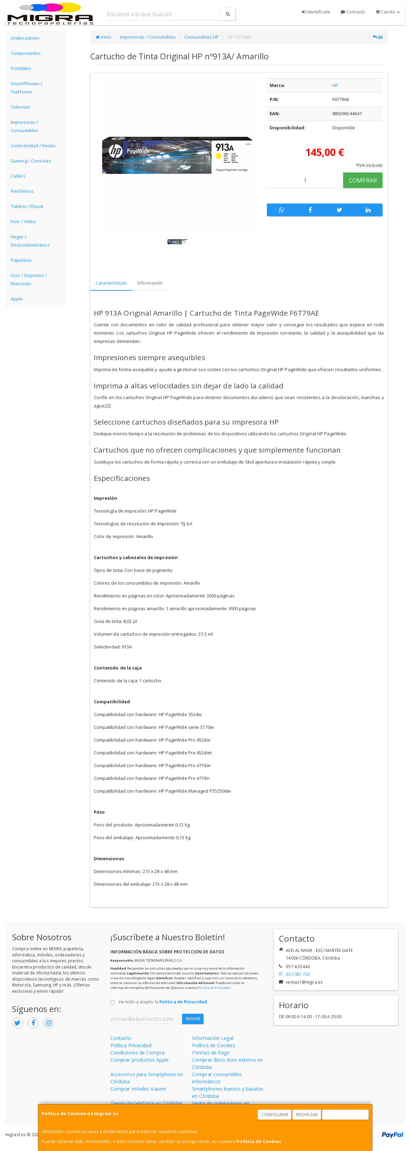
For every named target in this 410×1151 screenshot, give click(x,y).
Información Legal (212, 1038)
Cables (18, 176)
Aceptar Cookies (345, 1115)
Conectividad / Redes (33, 145)
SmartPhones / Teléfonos (26, 87)
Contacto (353, 12)
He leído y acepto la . (163, 1001)
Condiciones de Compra (137, 1052)
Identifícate (316, 12)
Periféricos (22, 191)
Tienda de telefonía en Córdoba (146, 1103)
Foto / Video (23, 221)
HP (335, 85)
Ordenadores (25, 38)
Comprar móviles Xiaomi (138, 1088)
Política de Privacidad (214, 987)
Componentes (26, 53)
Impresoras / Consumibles (24, 126)
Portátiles (21, 68)
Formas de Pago (211, 1052)
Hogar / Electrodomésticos (30, 241)
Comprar (363, 180)
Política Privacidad (130, 1045)
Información (150, 283)
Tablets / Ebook (27, 206)
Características (111, 283)
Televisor (20, 107)
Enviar (193, 1019)
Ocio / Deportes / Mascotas (29, 279)
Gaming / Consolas (31, 161)
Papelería (21, 260)
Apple (17, 299)
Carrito (388, 12)
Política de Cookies (259, 1141)
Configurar (274, 1115)
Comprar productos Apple (139, 1059)
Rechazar (307, 1115)
